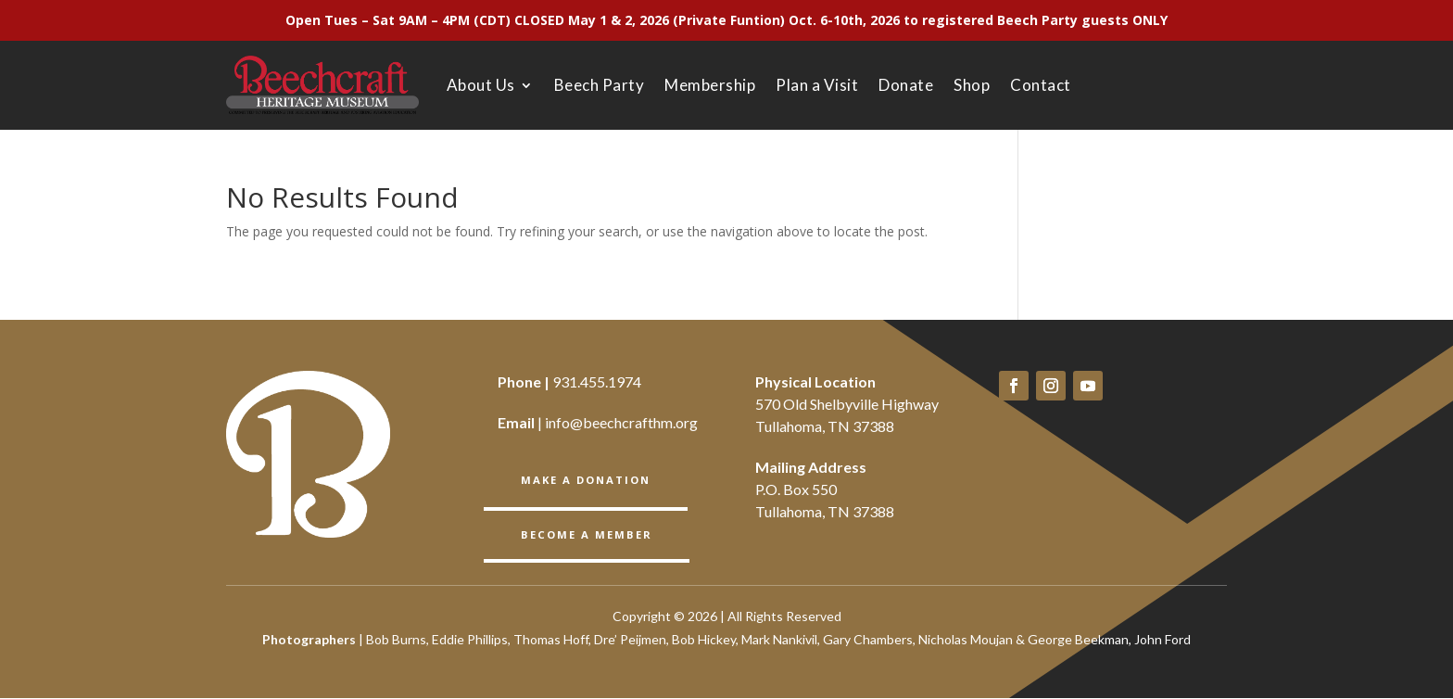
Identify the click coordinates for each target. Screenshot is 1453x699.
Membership (709, 85)
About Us (481, 85)
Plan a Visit (817, 85)
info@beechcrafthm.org (621, 422)
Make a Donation (586, 479)
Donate (905, 85)
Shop (972, 85)
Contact (1040, 85)
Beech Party (599, 85)
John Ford (1162, 640)
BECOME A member (585, 533)
